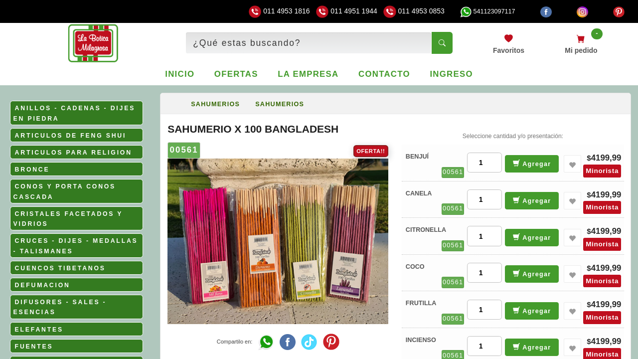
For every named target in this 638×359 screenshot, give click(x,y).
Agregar (532, 163)
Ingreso (451, 74)
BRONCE (32, 169)
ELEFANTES (39, 329)
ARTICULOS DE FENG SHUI (71, 135)
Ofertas (236, 74)
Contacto (384, 74)
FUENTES (34, 346)
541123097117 (487, 11)
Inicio (179, 74)
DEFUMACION (42, 285)
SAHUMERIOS (215, 104)
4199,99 (606, 158)
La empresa (308, 74)
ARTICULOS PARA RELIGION (73, 152)
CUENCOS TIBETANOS (60, 268)
